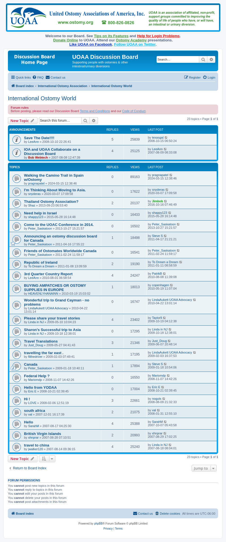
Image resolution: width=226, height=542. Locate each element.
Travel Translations (41, 341)
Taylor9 (157, 317)
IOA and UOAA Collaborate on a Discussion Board (52, 151)
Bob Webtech (38, 157)
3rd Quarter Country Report (48, 274)
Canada (31, 364)
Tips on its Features (111, 36)
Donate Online (65, 40)
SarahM (33, 426)
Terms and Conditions (95, 111)
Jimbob (157, 201)
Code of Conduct (134, 111)
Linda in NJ (36, 322)
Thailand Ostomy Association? (51, 201)
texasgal (158, 137)
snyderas (34, 194)
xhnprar (33, 437)
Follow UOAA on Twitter (134, 44)
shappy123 (35, 217)
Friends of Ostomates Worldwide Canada (60, 251)
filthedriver (35, 356)
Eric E (32, 391)
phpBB (98, 523)
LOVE (32, 403)
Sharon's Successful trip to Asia (52, 330)
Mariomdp (35, 379)
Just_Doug (35, 345)
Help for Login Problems (158, 36)
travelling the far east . (43, 353)
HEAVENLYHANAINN (43, 293)
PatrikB (157, 273)
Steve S (157, 235)
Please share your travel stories (52, 318)
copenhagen (160, 285)
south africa (34, 410)
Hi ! (27, 399)
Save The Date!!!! (39, 138)
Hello (28, 422)
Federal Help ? (37, 376)
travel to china (36, 445)
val (30, 414)
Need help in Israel (40, 213)
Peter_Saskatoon (40, 228)
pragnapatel (36, 183)
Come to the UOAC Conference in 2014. (59, 225)
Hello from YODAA (40, 387)
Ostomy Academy (131, 40)
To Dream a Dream (41, 266)
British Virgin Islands (42, 434)
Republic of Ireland (41, 262)
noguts (156, 398)
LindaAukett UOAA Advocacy (48, 308)
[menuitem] (37, 77)
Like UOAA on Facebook (90, 44)
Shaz (31, 205)
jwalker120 (35, 449)
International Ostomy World (42, 98)
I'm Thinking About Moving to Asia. (55, 190)
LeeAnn (33, 141)
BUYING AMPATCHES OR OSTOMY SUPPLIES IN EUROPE (55, 287)
